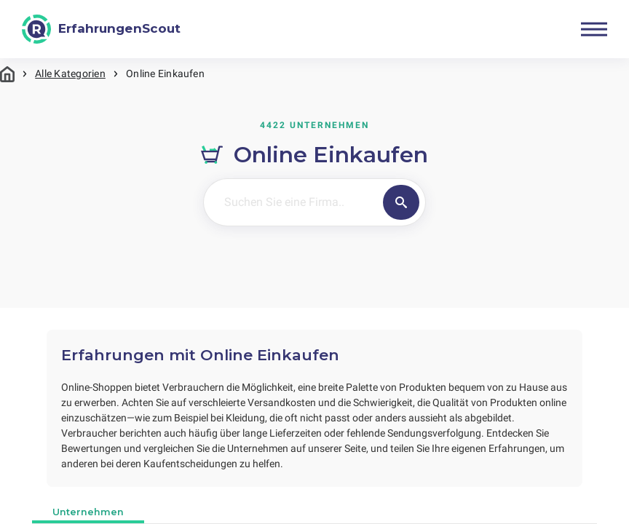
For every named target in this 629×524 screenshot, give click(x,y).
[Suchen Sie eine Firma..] (291, 202)
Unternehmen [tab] (88, 512)
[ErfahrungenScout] (101, 29)
